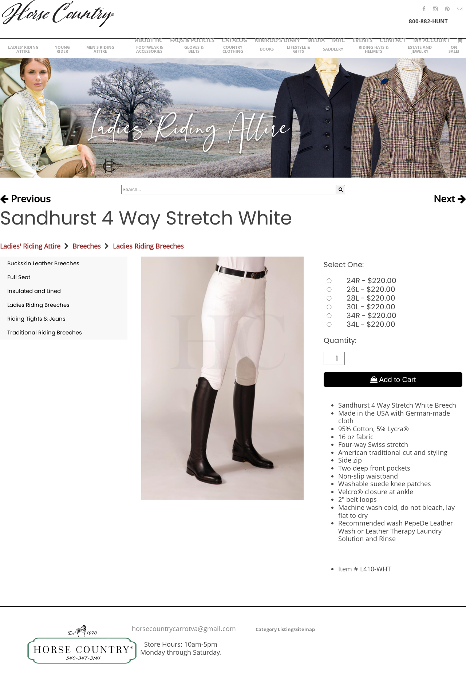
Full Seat (18, 277)
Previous (25, 199)
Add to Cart (393, 380)
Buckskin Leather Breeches (43, 263)
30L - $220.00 (359, 307)
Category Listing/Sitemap (285, 629)
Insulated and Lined (34, 291)
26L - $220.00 (359, 289)
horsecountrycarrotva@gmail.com (184, 628)
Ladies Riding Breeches (148, 246)
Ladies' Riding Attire (30, 246)
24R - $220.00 (360, 280)
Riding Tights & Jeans (36, 318)
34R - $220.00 (360, 315)
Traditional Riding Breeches (44, 332)
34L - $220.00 (359, 324)
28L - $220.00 (359, 298)
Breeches (86, 246)
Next (450, 199)
